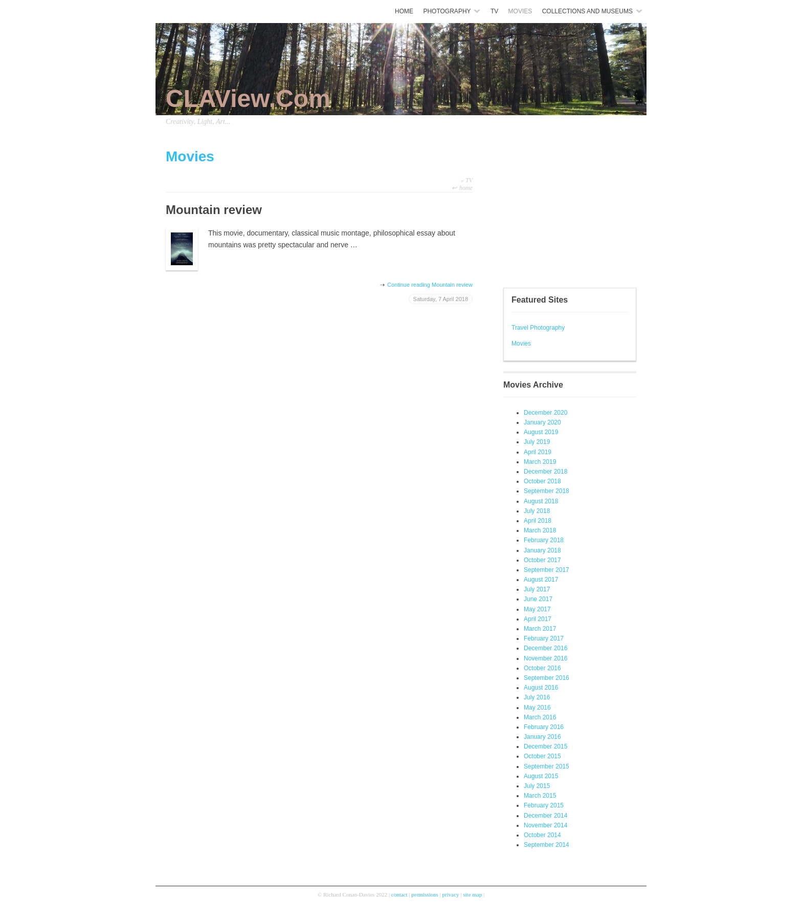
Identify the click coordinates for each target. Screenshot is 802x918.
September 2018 (546, 491)
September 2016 (546, 677)
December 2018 (545, 471)
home (466, 187)
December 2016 (545, 648)
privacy (450, 894)
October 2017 (542, 560)
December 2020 (545, 412)
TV (467, 180)
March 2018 (540, 530)
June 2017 (538, 599)
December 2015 (545, 746)
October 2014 (542, 835)
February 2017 (544, 638)
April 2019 (537, 452)
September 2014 (546, 844)
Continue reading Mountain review (430, 285)
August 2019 (541, 432)
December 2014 (545, 815)
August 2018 (541, 501)
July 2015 (537, 785)
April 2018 (537, 520)
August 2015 (541, 776)
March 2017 (540, 628)
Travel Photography (538, 327)
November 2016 (545, 658)
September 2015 (546, 766)
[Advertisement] (534, 209)
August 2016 (541, 687)
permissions (424, 894)
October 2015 (542, 756)
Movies (521, 343)
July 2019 (537, 441)
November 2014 (545, 825)
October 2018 (542, 481)
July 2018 (537, 511)
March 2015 (540, 795)
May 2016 (537, 707)
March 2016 (540, 717)
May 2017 (537, 609)
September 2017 (546, 569)
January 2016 (542, 736)
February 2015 (544, 805)
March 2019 (540, 461)
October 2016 (542, 668)
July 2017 (537, 589)
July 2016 (537, 697)
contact (399, 894)
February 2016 (544, 727)
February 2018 (544, 540)
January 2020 (542, 422)
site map (472, 894)
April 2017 (537, 619)
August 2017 (541, 579)
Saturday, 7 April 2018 (440, 299)
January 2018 (542, 550)
